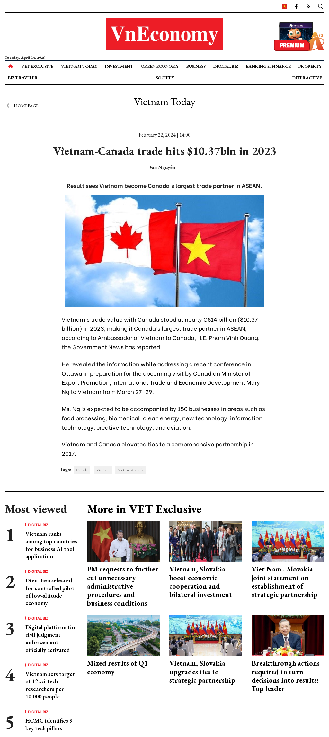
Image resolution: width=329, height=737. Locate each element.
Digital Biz (225, 66)
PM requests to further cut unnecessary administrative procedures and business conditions (122, 586)
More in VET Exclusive (144, 509)
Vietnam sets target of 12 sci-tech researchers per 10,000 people (50, 685)
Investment (119, 66)
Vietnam (102, 469)
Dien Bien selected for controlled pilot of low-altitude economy (49, 592)
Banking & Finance (268, 66)
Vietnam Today (79, 66)
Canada (82, 469)
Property (310, 66)
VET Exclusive (37, 66)
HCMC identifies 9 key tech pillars (48, 724)
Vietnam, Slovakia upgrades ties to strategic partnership (202, 672)
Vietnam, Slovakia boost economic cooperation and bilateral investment (200, 581)
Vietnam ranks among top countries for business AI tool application (51, 545)
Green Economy (160, 66)
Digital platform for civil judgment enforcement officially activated (50, 638)
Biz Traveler (23, 78)
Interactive (307, 78)
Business (195, 66)
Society (165, 78)
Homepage (22, 105)
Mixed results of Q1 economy (117, 667)
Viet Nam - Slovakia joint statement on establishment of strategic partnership (284, 581)
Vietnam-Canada (130, 469)
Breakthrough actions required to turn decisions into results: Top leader (286, 676)
